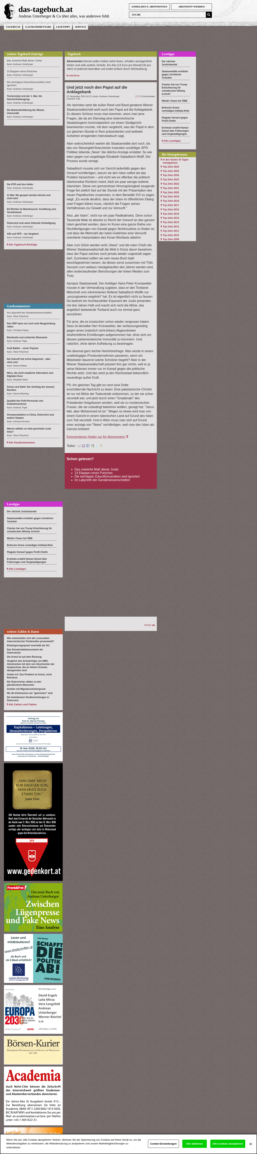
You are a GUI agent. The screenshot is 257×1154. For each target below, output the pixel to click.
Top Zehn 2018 (171, 201)
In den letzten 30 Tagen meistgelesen (175, 161)
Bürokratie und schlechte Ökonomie (27, 337)
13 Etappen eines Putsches (93, 473)
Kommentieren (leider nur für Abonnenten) (96, 436)
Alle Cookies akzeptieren (228, 1146)
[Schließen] (250, 1147)
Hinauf (147, 625)
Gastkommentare (38, 26)
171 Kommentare (146, 96)
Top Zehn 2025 (171, 171)
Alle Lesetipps (17, 568)
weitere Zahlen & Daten (23, 631)
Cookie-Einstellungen (163, 1146)
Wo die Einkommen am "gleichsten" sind (30, 693)
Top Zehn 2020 (171, 192)
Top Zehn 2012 (171, 226)
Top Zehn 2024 (171, 175)
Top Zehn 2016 (171, 209)
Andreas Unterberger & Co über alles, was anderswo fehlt (63, 16)
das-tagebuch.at (45, 9)
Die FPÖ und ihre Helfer (20, 184)
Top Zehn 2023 (171, 179)
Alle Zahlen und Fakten (22, 704)
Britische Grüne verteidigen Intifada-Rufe (30, 545)
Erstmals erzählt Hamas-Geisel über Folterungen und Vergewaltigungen (175, 130)
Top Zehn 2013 (171, 222)
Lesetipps (63, 26)
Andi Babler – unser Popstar (22, 348)
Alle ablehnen (194, 1146)
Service (80, 26)
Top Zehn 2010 (171, 235)
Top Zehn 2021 (171, 188)
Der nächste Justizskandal (21, 511)
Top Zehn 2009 (171, 239)
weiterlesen (73, 75)
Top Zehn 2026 (171, 166)
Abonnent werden (191, 6)
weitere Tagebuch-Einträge (25, 54)
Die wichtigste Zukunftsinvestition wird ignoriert (107, 476)
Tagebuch (13, 26)
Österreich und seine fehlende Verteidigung (31, 223)
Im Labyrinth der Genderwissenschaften (102, 480)
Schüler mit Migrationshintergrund (26, 689)
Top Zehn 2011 (171, 231)
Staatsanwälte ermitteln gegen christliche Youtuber (175, 74)
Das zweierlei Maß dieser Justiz (96, 469)
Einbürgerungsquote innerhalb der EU (28, 645)
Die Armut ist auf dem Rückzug (24, 656)
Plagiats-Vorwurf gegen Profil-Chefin (27, 552)
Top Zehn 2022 (171, 183)
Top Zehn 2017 (171, 205)
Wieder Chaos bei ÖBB (20, 538)
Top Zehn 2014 (171, 218)
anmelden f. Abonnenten (149, 6)
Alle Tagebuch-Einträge (22, 244)
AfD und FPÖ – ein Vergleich (23, 233)
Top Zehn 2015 (171, 213)
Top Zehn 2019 (171, 196)
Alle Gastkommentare (21, 442)
